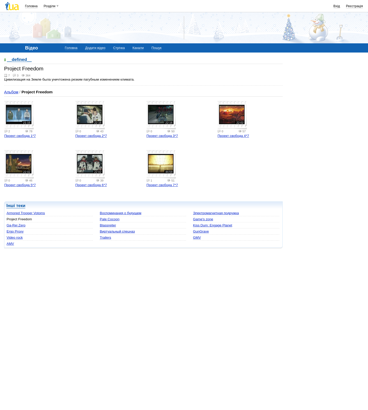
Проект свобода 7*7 (162, 185)
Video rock (15, 237)
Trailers (105, 237)
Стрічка (119, 48)
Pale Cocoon (109, 219)
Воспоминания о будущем (120, 213)
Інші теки (15, 205)
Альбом (11, 92)
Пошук (157, 48)
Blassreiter (108, 225)
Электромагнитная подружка (216, 213)
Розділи (49, 6)
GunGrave (201, 231)
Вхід (337, 6)
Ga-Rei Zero (16, 225)
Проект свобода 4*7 (233, 136)
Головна (31, 6)
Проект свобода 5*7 (20, 185)
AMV (10, 244)
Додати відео (95, 48)
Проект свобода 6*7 (91, 185)
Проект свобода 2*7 (91, 136)
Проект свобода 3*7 (162, 136)
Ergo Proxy (15, 231)
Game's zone (203, 219)
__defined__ (19, 60)
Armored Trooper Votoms (26, 213)
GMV (197, 237)
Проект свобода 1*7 (20, 136)
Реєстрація (354, 6)
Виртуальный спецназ (117, 231)
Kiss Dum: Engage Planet (212, 225)
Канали (138, 48)
